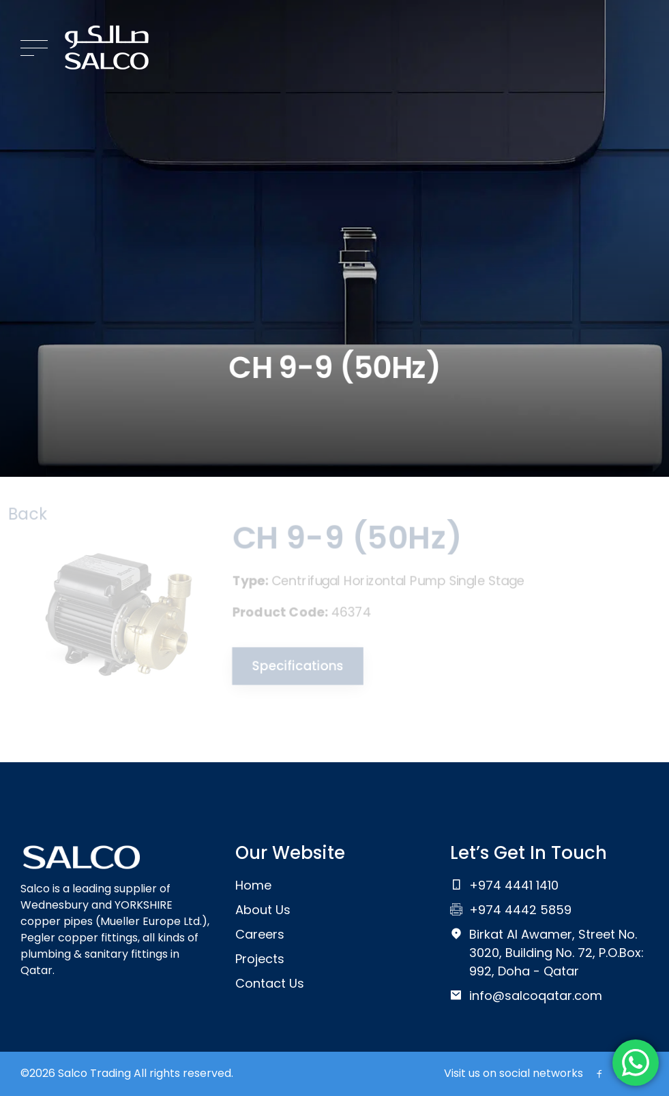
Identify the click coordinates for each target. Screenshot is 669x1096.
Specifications (295, 666)
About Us (263, 909)
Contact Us (269, 983)
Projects (259, 958)
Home (253, 885)
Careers (259, 934)
